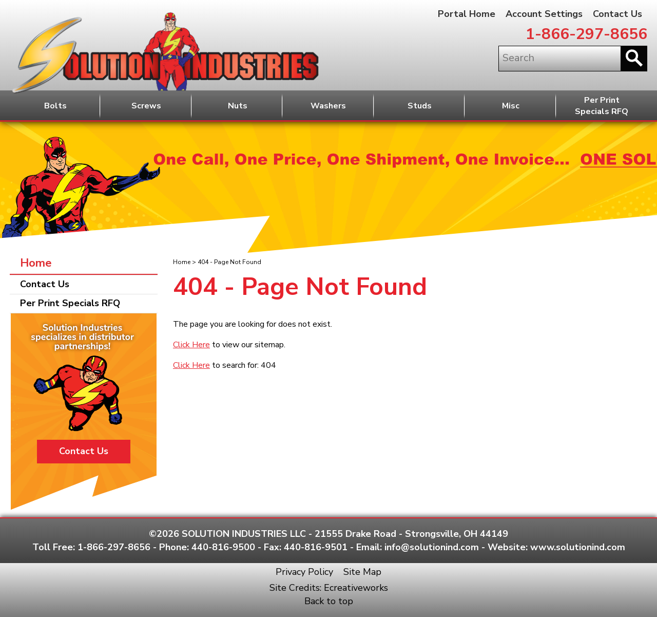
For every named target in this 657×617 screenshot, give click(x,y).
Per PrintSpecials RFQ (601, 106)
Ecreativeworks (356, 588)
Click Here (191, 344)
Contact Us (617, 14)
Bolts (55, 105)
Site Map (362, 572)
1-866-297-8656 (586, 34)
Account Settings (544, 14)
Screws (146, 105)
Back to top (328, 601)
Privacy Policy (304, 572)
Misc (510, 105)
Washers (328, 105)
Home (181, 262)
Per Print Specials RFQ (70, 303)
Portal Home (466, 14)
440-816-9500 (223, 547)
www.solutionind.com (577, 547)
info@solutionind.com (431, 547)
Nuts (237, 105)
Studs (420, 105)
